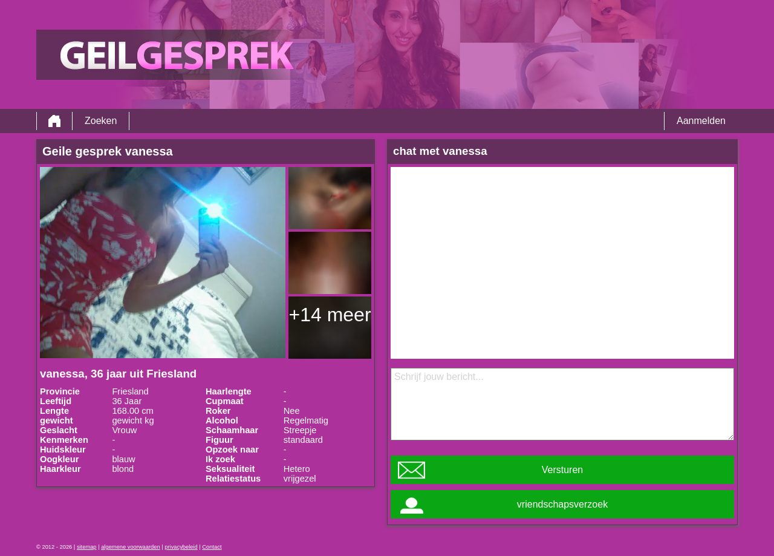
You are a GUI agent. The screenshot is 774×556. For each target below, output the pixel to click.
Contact (211, 547)
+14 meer (329, 314)
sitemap (87, 547)
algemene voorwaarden (130, 547)
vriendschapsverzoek (562, 504)
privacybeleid (180, 547)
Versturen (562, 470)
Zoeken (101, 121)
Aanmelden (701, 121)
